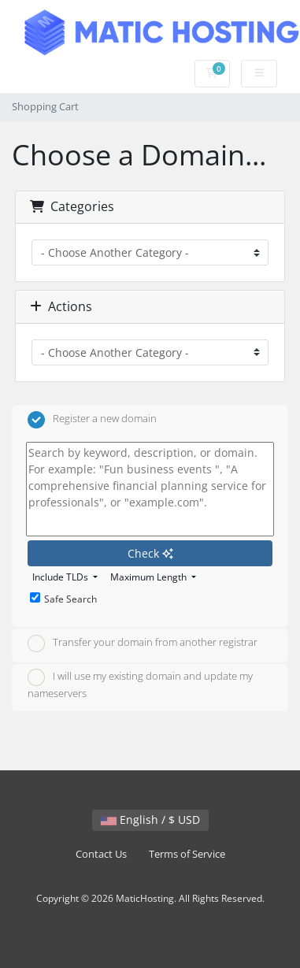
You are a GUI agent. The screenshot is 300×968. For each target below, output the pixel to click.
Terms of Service (187, 854)
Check (150, 553)
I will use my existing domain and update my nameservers (140, 684)
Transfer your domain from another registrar (142, 643)
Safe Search (63, 599)
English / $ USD (150, 819)
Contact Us (101, 854)
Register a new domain (92, 419)
